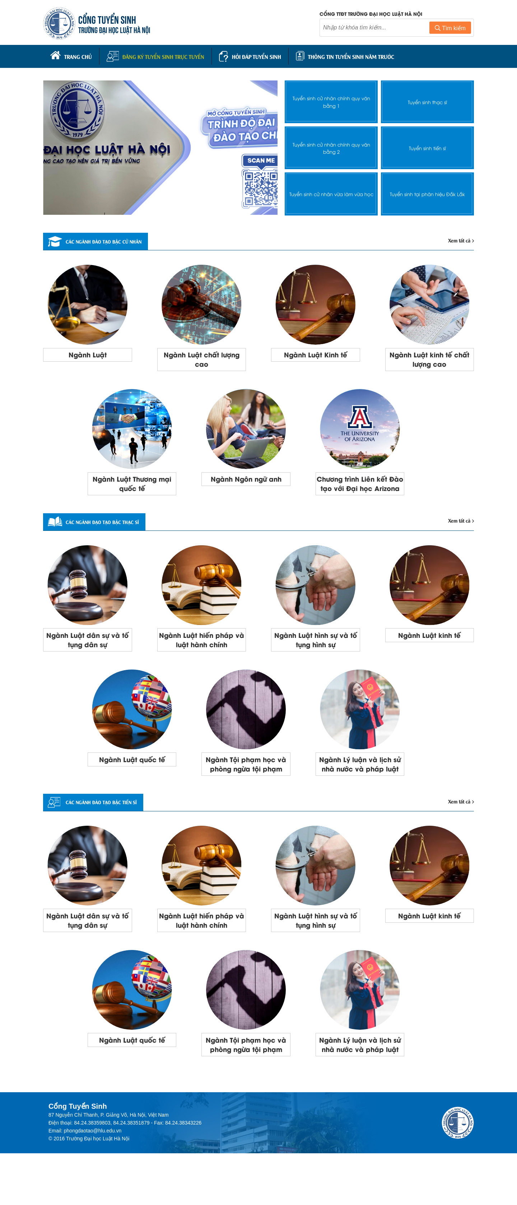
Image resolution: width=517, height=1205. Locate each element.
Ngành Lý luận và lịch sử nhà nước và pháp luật (360, 790)
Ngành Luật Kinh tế (315, 355)
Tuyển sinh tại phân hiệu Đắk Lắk (427, 192)
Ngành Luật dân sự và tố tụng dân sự (87, 658)
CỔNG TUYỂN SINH (111, 20)
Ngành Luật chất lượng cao (201, 360)
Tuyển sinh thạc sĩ (427, 100)
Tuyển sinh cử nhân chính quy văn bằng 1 (331, 100)
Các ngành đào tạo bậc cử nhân (109, 240)
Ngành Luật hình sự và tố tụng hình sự (315, 658)
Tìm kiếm (450, 30)
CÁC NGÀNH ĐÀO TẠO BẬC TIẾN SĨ (105, 836)
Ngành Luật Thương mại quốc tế (132, 487)
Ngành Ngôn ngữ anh (246, 482)
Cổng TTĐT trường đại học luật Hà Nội (371, 15)
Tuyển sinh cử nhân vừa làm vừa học (331, 192)
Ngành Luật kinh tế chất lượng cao (430, 360)
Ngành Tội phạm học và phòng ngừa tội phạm (246, 790)
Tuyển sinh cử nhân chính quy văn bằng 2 (331, 146)
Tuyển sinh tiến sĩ (427, 146)
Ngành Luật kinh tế (430, 653)
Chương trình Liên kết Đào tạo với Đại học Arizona (360, 493)
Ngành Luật (87, 355)
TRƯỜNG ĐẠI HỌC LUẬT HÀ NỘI (118, 31)
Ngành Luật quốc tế (132, 780)
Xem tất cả (459, 239)
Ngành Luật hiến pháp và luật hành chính (201, 658)
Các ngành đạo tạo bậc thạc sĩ (107, 538)
